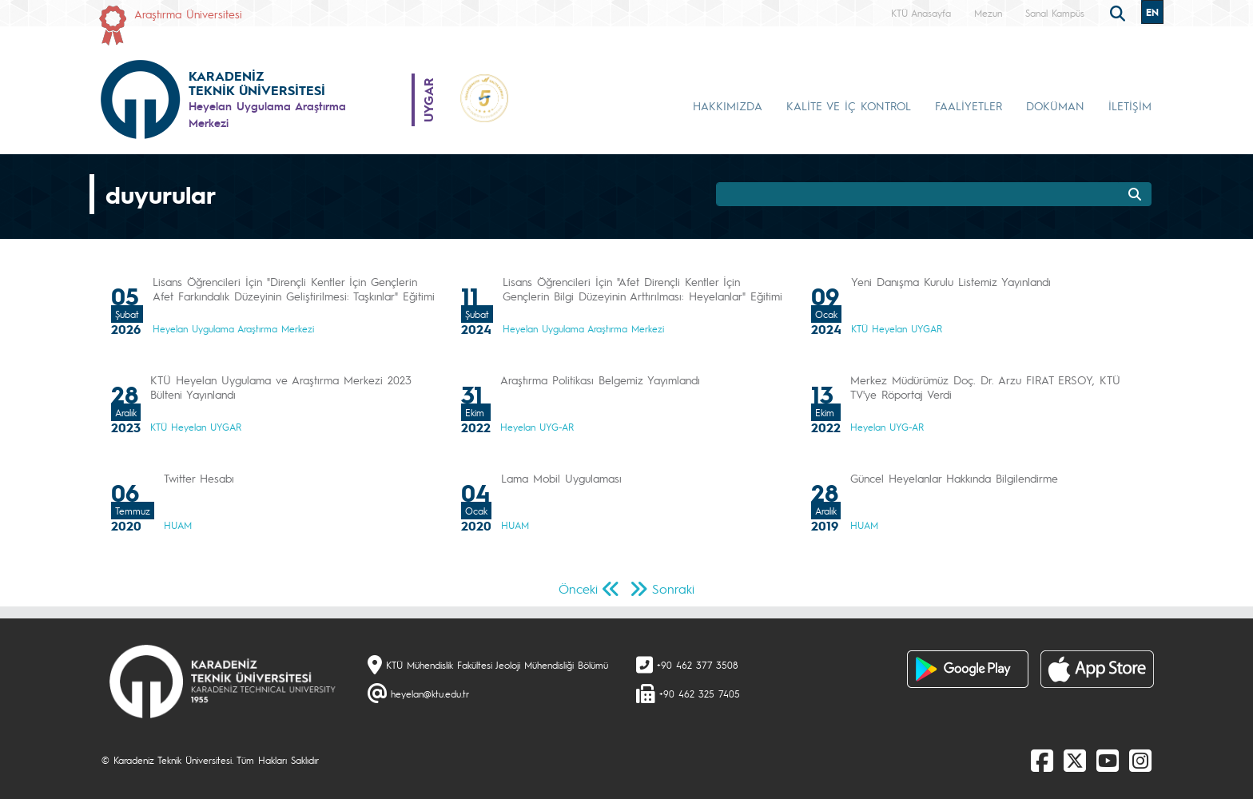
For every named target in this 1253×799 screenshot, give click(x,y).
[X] (1075, 760)
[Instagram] (1140, 760)
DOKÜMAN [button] (1055, 105)
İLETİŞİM (1130, 105)
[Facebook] (1042, 760)
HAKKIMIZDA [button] (727, 105)
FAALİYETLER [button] (968, 105)
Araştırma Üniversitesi (188, 13)
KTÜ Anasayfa (921, 12)
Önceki (578, 588)
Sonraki (673, 588)
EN (1152, 12)
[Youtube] (1107, 760)
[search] (1120, 12)
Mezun (988, 12)
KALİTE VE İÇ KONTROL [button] (848, 105)
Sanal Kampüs (1054, 12)
